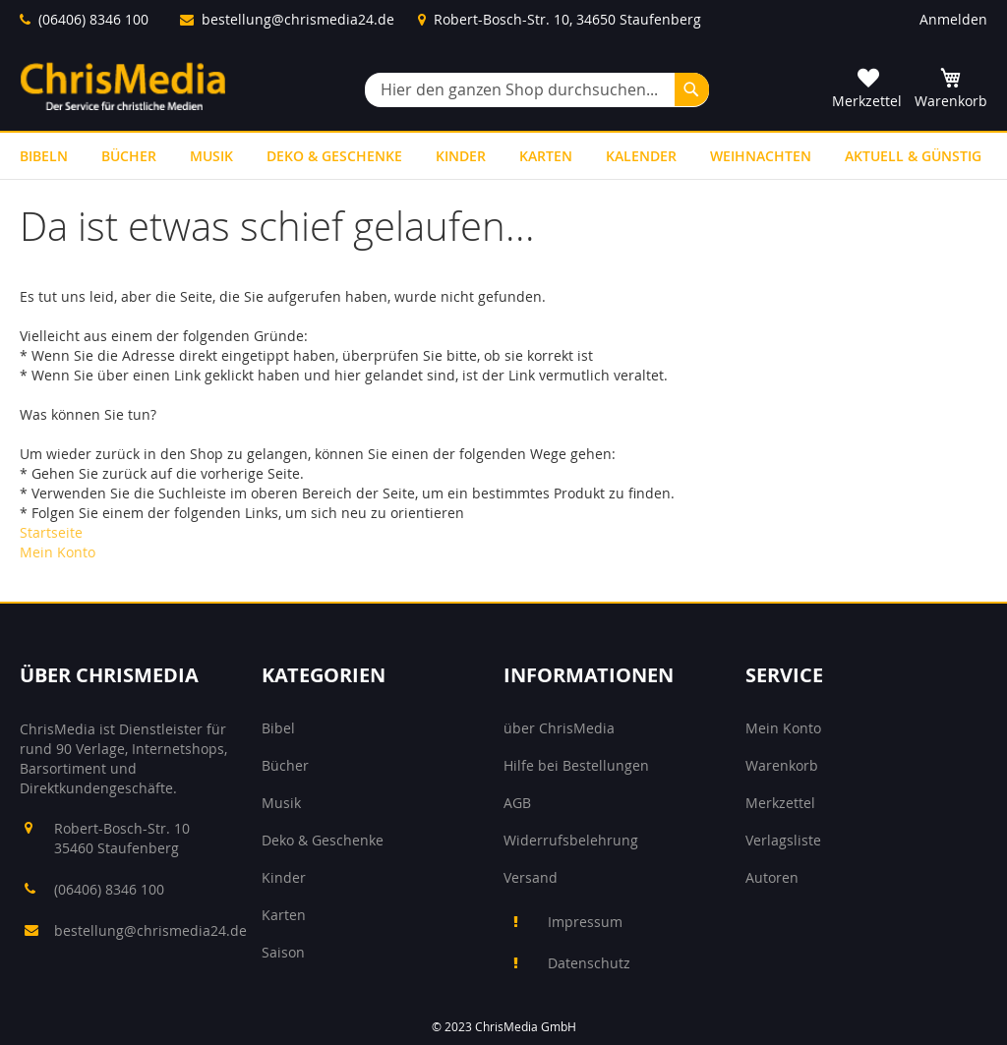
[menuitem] (44, 156)
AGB (517, 802)
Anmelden (953, 19)
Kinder (284, 877)
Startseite (51, 532)
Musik (281, 802)
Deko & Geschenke (323, 840)
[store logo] (123, 86)
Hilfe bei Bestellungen (576, 765)
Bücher (285, 765)
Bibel (278, 728)
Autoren (772, 877)
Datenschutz (589, 963)
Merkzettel (780, 802)
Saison (283, 952)
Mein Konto (57, 552)
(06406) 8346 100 (93, 19)
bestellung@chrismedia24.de (298, 19)
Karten (284, 914)
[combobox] (537, 90)
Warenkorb (781, 765)
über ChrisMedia (559, 728)
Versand (531, 877)
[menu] (503, 156)
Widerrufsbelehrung (571, 840)
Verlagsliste (783, 840)
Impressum (585, 921)
